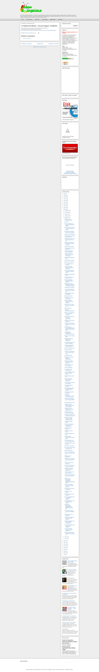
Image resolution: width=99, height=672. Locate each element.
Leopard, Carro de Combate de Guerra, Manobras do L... (68, 409)
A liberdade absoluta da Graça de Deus (69, 472)
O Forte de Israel (70, 578)
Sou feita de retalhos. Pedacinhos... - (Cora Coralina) (71, 608)
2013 (65, 542)
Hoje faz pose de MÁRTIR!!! (67, 456)
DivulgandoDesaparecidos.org (70, 173)
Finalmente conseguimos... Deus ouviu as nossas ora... (69, 395)
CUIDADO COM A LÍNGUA (68, 428)
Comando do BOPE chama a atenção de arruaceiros (68, 267)
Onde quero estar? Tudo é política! (69, 622)
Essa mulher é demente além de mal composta (69, 232)
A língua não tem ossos (69, 246)
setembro (67, 215)
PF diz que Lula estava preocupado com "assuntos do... (68, 425)
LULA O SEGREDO (68, 367)
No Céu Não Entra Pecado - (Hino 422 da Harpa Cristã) (69, 228)
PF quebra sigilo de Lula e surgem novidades (69, 343)
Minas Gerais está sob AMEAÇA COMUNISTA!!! (68, 358)
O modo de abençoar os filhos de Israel (69, 278)
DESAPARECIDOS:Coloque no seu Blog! (70, 172)
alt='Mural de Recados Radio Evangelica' (70, 81)
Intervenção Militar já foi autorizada (69, 392)
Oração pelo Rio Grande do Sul (68, 600)
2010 (65, 547)
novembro (67, 212)
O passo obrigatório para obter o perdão (72, 561)
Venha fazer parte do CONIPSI (68, 386)
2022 (65, 197)
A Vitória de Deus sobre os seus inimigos (69, 383)
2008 (65, 551)
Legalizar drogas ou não (72, 585)
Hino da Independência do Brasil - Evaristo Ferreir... (69, 373)
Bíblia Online (53, 19)
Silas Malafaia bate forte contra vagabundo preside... (69, 389)
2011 (65, 545)
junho (66, 538)
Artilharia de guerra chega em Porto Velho (69, 236)
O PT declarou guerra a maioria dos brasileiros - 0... (69, 511)
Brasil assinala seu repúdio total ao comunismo (68, 379)
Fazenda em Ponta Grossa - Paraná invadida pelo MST (68, 418)
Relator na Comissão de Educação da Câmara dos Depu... (69, 243)
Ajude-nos (37, 19)
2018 (65, 204)
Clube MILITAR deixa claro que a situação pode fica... (68, 485)
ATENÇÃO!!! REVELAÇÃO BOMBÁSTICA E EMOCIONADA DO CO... (68, 506)
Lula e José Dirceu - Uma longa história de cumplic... (69, 501)
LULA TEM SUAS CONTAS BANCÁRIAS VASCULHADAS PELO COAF (69, 329)
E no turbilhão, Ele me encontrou (68, 264)
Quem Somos (29, 19)
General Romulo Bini (68, 450)
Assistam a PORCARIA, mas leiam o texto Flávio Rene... (69, 324)
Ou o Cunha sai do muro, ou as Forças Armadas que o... (69, 290)
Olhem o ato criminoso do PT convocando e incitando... (69, 313)
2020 (65, 200)
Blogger (71, 669)
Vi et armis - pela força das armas (68, 463)
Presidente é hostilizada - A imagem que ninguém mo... (69, 533)
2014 (65, 540)
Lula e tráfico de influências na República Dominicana (69, 333)
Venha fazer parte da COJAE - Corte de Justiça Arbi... (68, 469)
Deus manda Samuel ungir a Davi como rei (69, 448)
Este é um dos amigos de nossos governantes (69, 466)
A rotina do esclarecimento (69, 234)
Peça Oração (44, 19)
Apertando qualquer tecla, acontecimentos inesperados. (69, 522)
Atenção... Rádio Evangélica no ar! (68, 220)
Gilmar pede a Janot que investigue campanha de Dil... (69, 271)
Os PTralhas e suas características (68, 370)
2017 (65, 205)
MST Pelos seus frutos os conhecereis (69, 489)
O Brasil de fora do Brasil (69, 260)
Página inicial (40, 43)
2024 (65, 193)
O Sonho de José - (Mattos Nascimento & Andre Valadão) (69, 405)
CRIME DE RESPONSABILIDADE (69, 310)
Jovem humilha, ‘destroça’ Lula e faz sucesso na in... (69, 475)
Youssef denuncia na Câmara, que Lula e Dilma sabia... (68, 254)
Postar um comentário (27, 38)
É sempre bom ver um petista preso (68, 298)
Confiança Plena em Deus (69, 402)
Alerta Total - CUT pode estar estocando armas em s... (69, 305)
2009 (65, 549)
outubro (66, 214)
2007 (65, 552)
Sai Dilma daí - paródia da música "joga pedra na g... (69, 459)
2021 (65, 198)
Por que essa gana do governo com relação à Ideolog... (69, 224)
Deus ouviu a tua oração (69, 445)
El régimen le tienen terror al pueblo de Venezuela (69, 415)
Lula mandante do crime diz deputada (69, 294)
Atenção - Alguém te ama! (69, 348)
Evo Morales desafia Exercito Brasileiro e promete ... (68, 281)
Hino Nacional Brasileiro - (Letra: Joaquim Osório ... (69, 399)
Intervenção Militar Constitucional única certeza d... (68, 301)
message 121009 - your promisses (69, 616)
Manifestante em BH (68, 295)
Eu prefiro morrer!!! (68, 349)
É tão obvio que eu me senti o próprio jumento (69, 441)
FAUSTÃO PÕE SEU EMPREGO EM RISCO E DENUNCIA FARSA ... (69, 284)
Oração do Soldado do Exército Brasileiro (68, 251)
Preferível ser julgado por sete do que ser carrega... (69, 518)
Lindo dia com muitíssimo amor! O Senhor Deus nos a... (69, 352)
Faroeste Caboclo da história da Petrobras (69, 412)
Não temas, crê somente (69, 262)
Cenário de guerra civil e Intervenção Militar (69, 346)
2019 (65, 202)
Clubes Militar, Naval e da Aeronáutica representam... (69, 317)
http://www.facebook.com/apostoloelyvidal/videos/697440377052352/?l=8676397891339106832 (38, 30)
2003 (65, 554)
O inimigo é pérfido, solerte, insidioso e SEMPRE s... (68, 529)
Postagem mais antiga (53, 43)
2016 (65, 207)
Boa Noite (66, 221)
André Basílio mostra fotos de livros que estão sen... (69, 239)
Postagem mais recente (26, 43)
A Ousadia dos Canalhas (69, 287)
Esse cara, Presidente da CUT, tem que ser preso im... (69, 453)
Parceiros (60, 19)
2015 (65, 209)
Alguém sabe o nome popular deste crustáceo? (68, 339)
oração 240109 (65, 629)
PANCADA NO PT (68, 308)
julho (66, 536)
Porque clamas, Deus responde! (68, 515)
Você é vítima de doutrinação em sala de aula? (69, 437)
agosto (66, 217)
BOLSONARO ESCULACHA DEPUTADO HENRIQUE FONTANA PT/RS (69, 480)
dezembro (67, 210)
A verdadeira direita (68, 355)
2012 (65, 544)
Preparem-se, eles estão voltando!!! (69, 321)
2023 (65, 195)
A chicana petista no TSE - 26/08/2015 (69, 249)
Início (23, 19)
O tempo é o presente (71, 569)
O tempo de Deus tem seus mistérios (68, 365)
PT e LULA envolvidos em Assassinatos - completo (69, 498)
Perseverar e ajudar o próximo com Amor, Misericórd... (68, 362)
